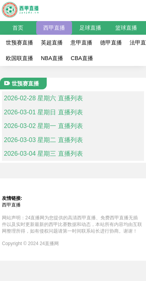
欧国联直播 (19, 58)
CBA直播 (82, 58)
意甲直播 (81, 42)
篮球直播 (126, 28)
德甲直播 (111, 42)
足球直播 (90, 28)
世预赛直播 (19, 42)
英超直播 (52, 42)
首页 (17, 28)
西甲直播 (54, 28)
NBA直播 (52, 58)
